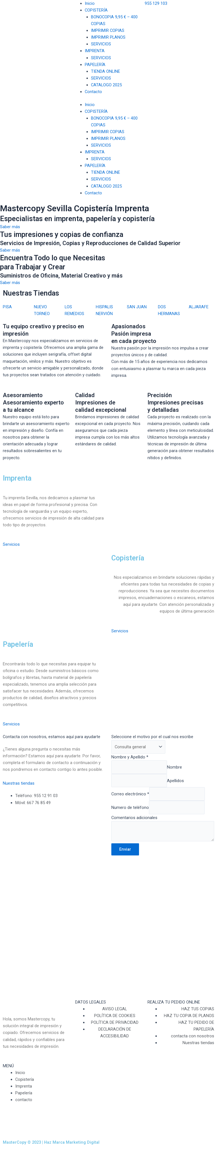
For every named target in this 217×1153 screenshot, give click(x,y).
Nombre (174, 767)
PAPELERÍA (95, 64)
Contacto (93, 91)
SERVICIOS (101, 44)
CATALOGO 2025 (106, 84)
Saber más (10, 226)
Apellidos (175, 780)
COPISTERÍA (96, 10)
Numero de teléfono (130, 807)
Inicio (90, 3)
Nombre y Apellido (129, 757)
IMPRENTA (95, 50)
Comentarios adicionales (134, 817)
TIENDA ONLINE (105, 71)
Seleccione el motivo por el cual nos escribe (152, 736)
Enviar (125, 849)
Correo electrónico (130, 793)
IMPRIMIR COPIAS (107, 30)
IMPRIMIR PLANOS (108, 37)
